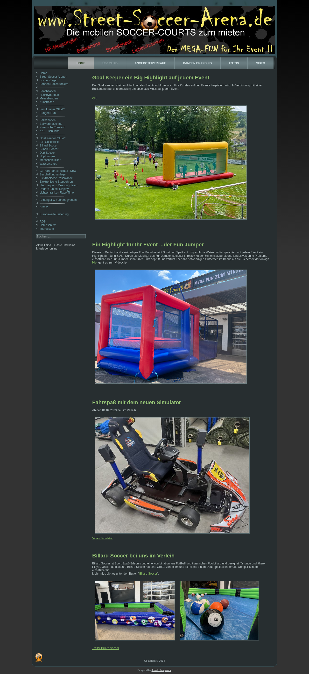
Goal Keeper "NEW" (52, 138)
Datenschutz (48, 225)
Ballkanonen (48, 120)
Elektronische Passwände (56, 178)
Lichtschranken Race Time (57, 192)
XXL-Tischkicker (50, 131)
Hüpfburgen (47, 156)
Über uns (110, 63)
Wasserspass (48, 163)
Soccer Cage (48, 80)
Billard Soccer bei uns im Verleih (133, 556)
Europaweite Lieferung (54, 214)
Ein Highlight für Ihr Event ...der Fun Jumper (148, 245)
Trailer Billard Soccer (105, 648)
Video (260, 63)
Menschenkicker (50, 160)
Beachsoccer (48, 91)
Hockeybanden (49, 95)
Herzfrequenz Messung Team (58, 185)
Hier (95, 262)
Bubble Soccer (49, 149)
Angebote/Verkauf (150, 63)
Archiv (44, 207)
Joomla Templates (161, 670)
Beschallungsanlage (52, 174)
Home (81, 63)
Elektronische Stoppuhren (56, 181)
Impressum (47, 228)
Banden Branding (197, 63)
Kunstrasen (47, 102)
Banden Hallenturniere (54, 84)
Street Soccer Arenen (53, 76)
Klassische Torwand (52, 127)
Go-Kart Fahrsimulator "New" (58, 171)
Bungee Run (48, 113)
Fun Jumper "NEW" (52, 109)
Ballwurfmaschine (51, 123)
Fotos (234, 63)
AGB (43, 221)
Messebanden (49, 98)
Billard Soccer (48, 145)
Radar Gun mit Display (54, 189)
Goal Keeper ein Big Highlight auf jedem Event (150, 78)
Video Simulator (102, 538)
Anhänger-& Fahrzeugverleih (58, 200)
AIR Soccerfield (50, 142)
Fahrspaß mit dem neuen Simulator (136, 402)
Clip (94, 98)
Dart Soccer (47, 152)
